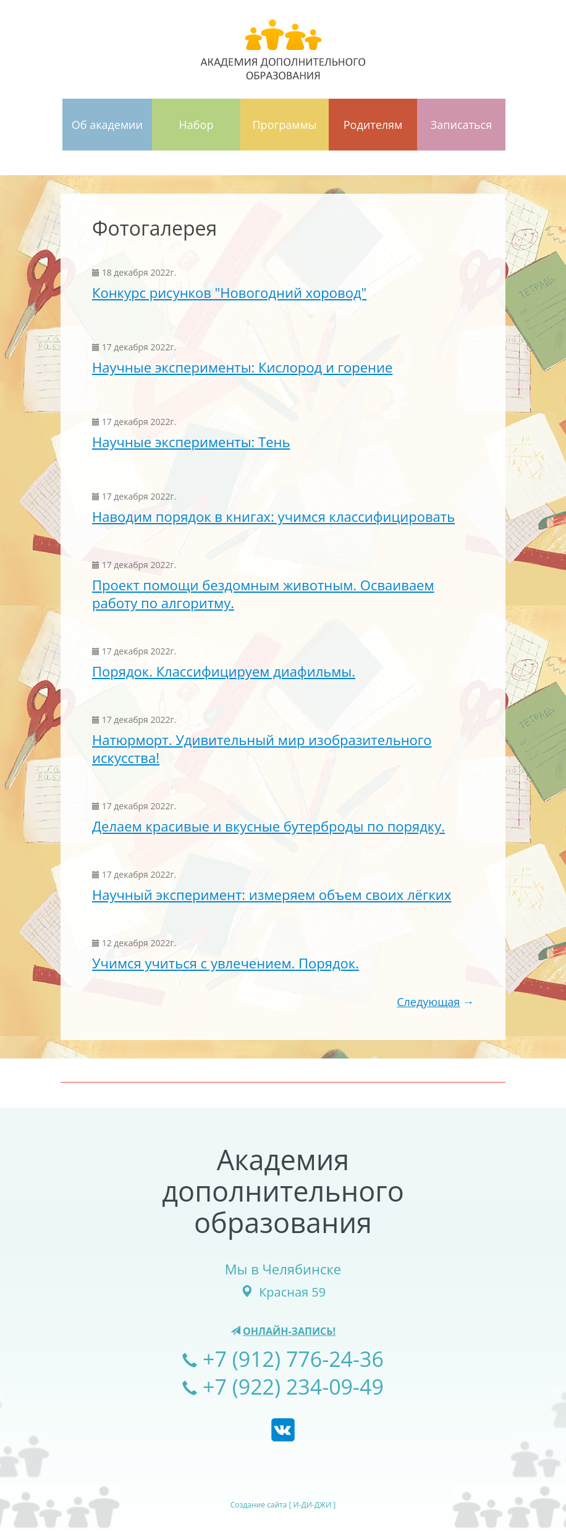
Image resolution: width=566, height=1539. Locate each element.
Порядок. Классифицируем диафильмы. (223, 671)
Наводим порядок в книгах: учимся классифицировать (273, 516)
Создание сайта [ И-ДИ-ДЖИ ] (283, 1505)
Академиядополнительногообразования (283, 1191)
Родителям (373, 124)
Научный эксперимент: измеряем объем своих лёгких (271, 894)
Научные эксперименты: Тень (191, 441)
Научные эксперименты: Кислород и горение (242, 367)
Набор (196, 124)
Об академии (107, 124)
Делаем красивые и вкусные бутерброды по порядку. (268, 826)
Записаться (461, 124)
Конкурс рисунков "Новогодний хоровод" (229, 292)
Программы (285, 124)
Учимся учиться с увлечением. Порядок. (225, 963)
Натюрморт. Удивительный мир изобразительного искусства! (262, 748)
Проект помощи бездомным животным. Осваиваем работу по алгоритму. (263, 594)
